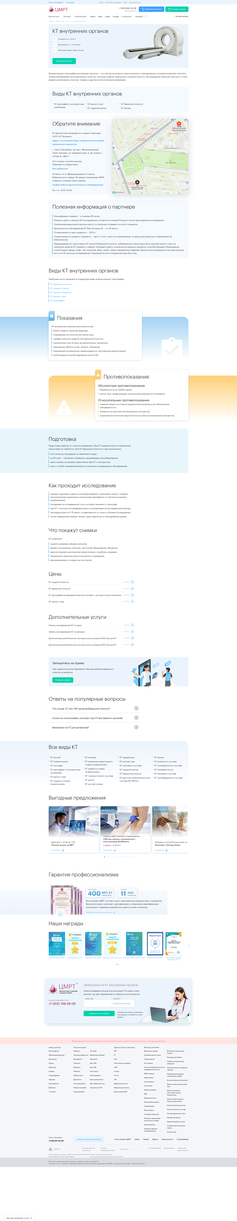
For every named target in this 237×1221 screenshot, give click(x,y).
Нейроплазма (148, 1077)
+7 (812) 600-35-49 (127, 7)
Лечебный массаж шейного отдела (176, 1126)
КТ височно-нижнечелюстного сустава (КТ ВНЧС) (135, 779)
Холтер (116, 1071)
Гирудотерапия (149, 1106)
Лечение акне (171, 1132)
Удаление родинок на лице (176, 1121)
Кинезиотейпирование (151, 1102)
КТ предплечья (127, 757)
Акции (107, 16)
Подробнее (55, 850)
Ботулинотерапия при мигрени (177, 1080)
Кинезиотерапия (149, 1124)
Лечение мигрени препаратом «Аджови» (177, 1068)
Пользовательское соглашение (88, 1149)
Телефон (121, 999)
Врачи (93, 16)
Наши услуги (167, 1138)
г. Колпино (52, 1091)
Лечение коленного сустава (176, 1109)
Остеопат (93, 1051)
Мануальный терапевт (97, 1055)
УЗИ (115, 1059)
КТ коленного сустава (165, 761)
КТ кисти (89, 779)
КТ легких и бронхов (60, 292)
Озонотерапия (149, 1081)
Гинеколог (76, 1063)
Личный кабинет (181, 16)
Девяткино (52, 1087)
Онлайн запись (177, 9)
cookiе (26, 1218)
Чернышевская (54, 1083)
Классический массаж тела (176, 1105)
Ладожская (52, 1067)
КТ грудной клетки (97, 107)
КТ (115, 1055)
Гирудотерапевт (78, 1091)
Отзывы (116, 16)
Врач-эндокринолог (96, 1079)
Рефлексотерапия (150, 1090)
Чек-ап (116, 1075)
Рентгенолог (94, 1071)
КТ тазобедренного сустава (168, 777)
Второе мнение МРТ (120, 1091)
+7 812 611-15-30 (56, 1141)
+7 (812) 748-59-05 (62, 1003)
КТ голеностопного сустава (99, 775)
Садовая (51, 1071)
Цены (100, 16)
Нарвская (52, 1079)
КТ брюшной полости (132, 103)
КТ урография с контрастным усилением (69, 105)
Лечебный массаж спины (152, 1055)
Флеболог (76, 1071)
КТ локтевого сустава (130, 765)
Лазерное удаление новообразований (150, 1129)
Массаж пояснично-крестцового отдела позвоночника (174, 1092)
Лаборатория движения (56, 1055)
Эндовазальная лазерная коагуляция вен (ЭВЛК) (175, 1075)
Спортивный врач (79, 1083)
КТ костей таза (127, 761)
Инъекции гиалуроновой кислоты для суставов (152, 1119)
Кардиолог (77, 1067)
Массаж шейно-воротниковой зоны (177, 1085)
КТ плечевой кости (163, 769)
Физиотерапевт (95, 1075)
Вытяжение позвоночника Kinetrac (175, 1052)
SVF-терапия (148, 1063)
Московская (53, 1059)
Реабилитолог (78, 1075)
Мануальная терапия (151, 1051)
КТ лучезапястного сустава (168, 765)
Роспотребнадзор (155, 1148)
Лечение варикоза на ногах (176, 1113)
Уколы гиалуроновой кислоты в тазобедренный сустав (154, 1068)
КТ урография (57, 300)
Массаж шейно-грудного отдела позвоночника (175, 1100)
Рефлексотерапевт (79, 1087)
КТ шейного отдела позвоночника (95, 770)
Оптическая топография (122, 1063)
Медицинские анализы (121, 1087)
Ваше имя (89, 999)
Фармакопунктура (150, 1098)
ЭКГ (115, 1079)
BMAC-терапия (149, 1073)
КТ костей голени (94, 783)
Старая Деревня (54, 1075)
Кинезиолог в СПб (96, 1087)
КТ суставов (56, 765)
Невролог (76, 1051)
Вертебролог (77, 1059)
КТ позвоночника (59, 761)
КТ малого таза (95, 103)
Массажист (94, 1059)
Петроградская (54, 1051)
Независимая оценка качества (183, 1149)
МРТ (115, 1051)
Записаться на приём (98, 1013)
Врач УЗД (93, 1067)
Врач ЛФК (93, 1063)
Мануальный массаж (174, 1117)
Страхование (182, 1138)
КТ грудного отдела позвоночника (60, 782)
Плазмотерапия (149, 1059)
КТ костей (55, 757)
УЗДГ (115, 1067)
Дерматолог (77, 1079)
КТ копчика (90, 757)
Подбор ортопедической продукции (175, 1062)
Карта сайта (124, 1149)
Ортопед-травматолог (80, 1055)
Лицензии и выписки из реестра (98, 912)
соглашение (120, 1014)
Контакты (139, 16)
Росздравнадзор (169, 1148)
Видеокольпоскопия (120, 1083)
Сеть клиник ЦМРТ (123, 1138)
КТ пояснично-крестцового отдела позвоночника (99, 763)
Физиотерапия (149, 1110)
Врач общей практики (97, 1083)
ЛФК (145, 1094)
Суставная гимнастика (151, 1114)
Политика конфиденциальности (107, 1149)
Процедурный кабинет (174, 1057)
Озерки (51, 1063)
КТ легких (126, 107)
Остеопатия (148, 1085)
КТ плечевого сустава (165, 773)
